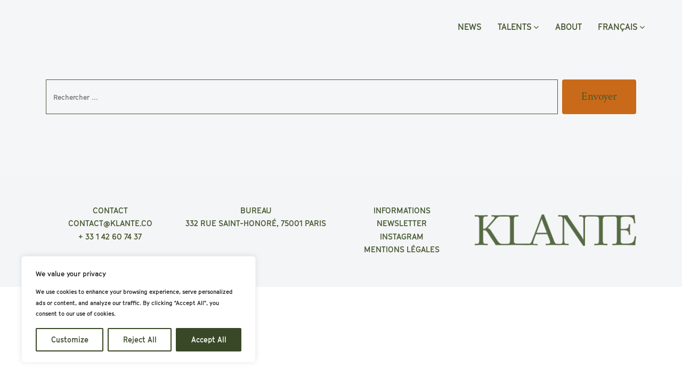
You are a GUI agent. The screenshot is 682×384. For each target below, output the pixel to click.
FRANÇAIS (621, 26)
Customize (69, 339)
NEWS (470, 26)
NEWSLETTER (402, 223)
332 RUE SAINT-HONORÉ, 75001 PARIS (255, 223)
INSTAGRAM (402, 236)
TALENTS (518, 26)
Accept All (208, 339)
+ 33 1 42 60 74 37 (110, 236)
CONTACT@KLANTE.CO (110, 223)
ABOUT (568, 26)
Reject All (140, 339)
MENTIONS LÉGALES (402, 249)
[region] (138, 309)
